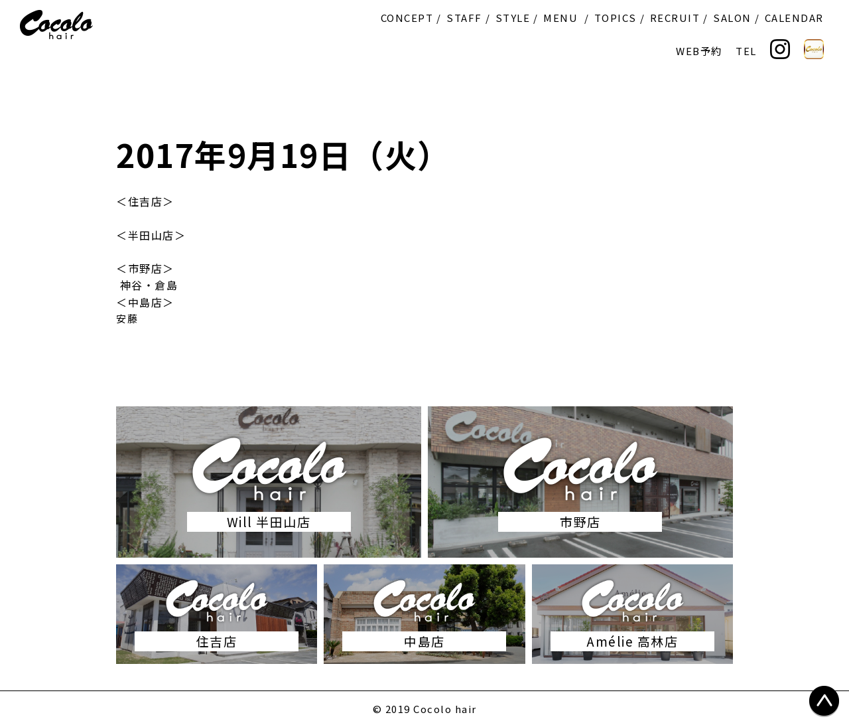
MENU (560, 18)
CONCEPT (407, 18)
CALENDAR (794, 18)
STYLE (513, 18)
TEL (746, 51)
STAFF (464, 18)
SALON (732, 18)
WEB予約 (699, 51)
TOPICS (615, 18)
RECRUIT (675, 18)
